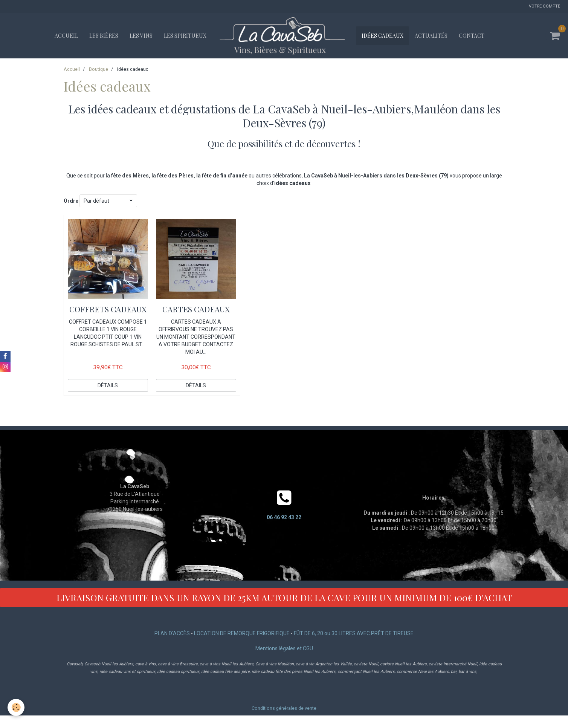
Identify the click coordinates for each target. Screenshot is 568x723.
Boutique (98, 69)
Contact (471, 35)
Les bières (103, 35)
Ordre (71, 201)
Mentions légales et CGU (284, 648)
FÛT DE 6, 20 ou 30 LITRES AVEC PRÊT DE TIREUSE (354, 633)
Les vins (141, 35)
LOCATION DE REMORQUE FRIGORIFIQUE (242, 633)
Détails (108, 385)
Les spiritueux (185, 35)
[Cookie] (16, 707)
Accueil (66, 35)
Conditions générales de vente (284, 708)
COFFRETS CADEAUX (108, 309)
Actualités (431, 35)
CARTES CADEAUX (196, 309)
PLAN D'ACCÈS (172, 633)
